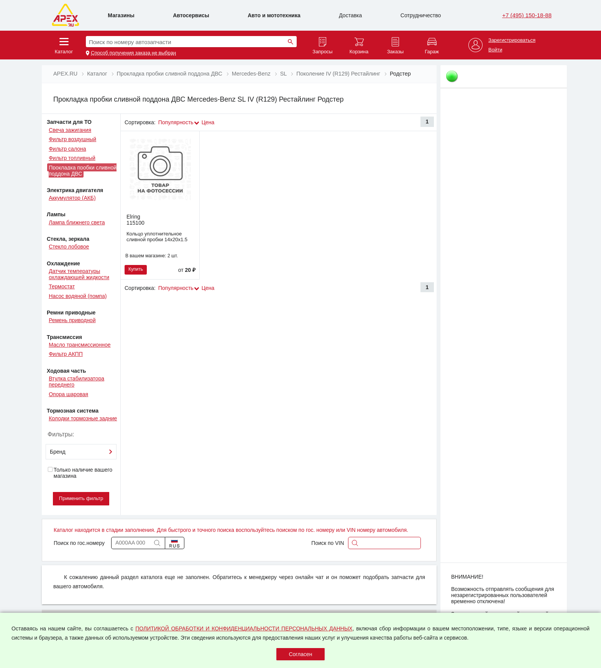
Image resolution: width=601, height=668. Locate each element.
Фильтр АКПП (66, 354)
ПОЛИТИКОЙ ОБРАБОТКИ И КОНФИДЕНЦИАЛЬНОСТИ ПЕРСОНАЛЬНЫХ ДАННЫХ (244, 628)
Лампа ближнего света (77, 222)
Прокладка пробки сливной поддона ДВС (83, 171)
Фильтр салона (67, 149)
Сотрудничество (421, 15)
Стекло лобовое (69, 247)
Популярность (176, 122)
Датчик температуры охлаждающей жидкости (79, 274)
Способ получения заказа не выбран (133, 53)
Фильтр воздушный (72, 139)
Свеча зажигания (70, 130)
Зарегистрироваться (511, 40)
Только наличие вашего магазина (79, 473)
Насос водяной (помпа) (78, 296)
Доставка (350, 15)
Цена (208, 122)
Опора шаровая (68, 394)
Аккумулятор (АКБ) (72, 198)
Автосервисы (191, 15)
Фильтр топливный (72, 158)
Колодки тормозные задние (83, 418)
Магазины (121, 15)
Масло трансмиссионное (79, 345)
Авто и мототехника (274, 15)
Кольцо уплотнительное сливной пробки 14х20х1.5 (156, 236)
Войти (495, 50)
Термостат (62, 286)
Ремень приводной (72, 320)
